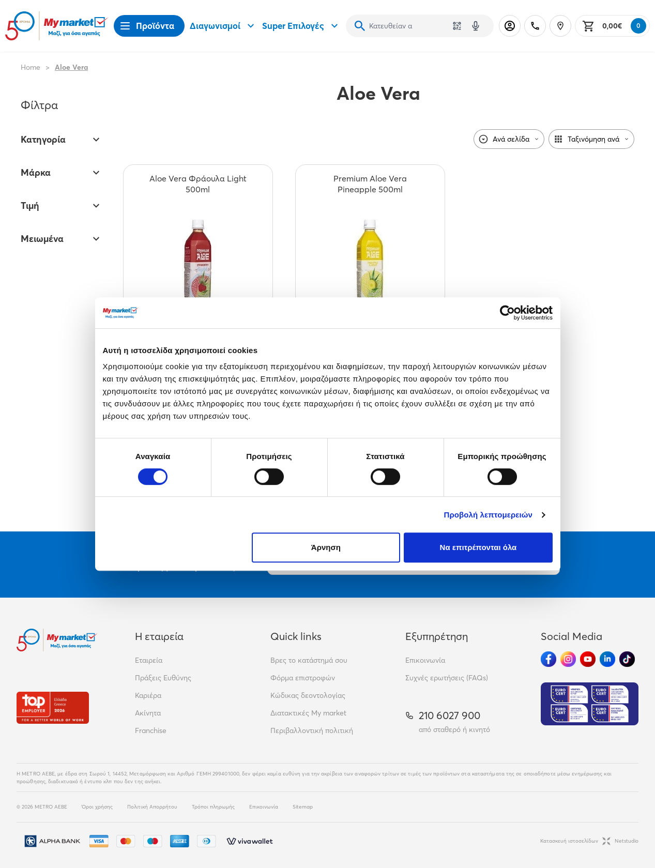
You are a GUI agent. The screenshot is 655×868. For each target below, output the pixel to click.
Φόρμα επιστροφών (302, 677)
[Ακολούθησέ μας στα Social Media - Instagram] (568, 659)
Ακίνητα (148, 713)
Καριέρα (148, 695)
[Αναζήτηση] (360, 26)
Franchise (150, 730)
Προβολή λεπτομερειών (488, 514)
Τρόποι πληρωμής (213, 806)
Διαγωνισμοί (223, 26)
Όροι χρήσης (97, 806)
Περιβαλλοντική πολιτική (311, 730)
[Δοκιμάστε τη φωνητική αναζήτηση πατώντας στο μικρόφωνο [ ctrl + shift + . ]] (475, 26)
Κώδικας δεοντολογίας (307, 695)
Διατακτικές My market (308, 713)
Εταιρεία (148, 660)
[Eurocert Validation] (590, 703)
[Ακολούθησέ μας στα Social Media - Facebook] (548, 659)
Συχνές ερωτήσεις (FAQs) (446, 677)
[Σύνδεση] (510, 26)
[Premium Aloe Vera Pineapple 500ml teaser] (370, 184)
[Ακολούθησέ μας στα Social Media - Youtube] (588, 659)
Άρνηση (326, 547)
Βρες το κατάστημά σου (308, 660)
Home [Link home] (30, 67)
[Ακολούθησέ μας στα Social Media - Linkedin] (607, 659)
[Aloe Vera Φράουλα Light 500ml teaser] (198, 184)
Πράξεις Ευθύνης (163, 677)
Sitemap (303, 806)
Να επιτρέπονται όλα (478, 547)
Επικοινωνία (425, 660)
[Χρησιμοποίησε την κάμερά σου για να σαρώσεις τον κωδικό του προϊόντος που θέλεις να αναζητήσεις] (457, 26)
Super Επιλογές (301, 26)
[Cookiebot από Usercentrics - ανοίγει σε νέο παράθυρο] (507, 313)
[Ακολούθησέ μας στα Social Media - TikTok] (627, 659)
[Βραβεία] (53, 707)
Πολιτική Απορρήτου (152, 806)
